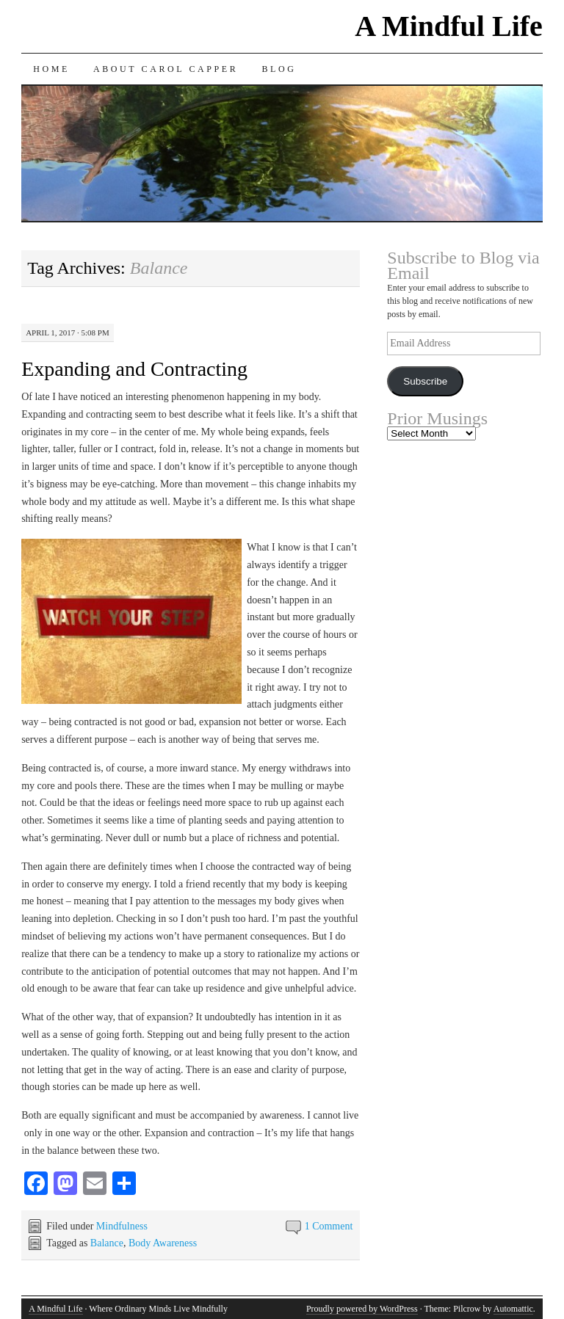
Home (51, 69)
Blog (278, 69)
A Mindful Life (449, 26)
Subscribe (425, 381)
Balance (106, 1243)
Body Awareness (163, 1243)
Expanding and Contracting (134, 368)
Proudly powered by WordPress (362, 1309)
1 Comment (329, 1226)
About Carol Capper (166, 69)
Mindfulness (122, 1226)
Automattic (513, 1309)
